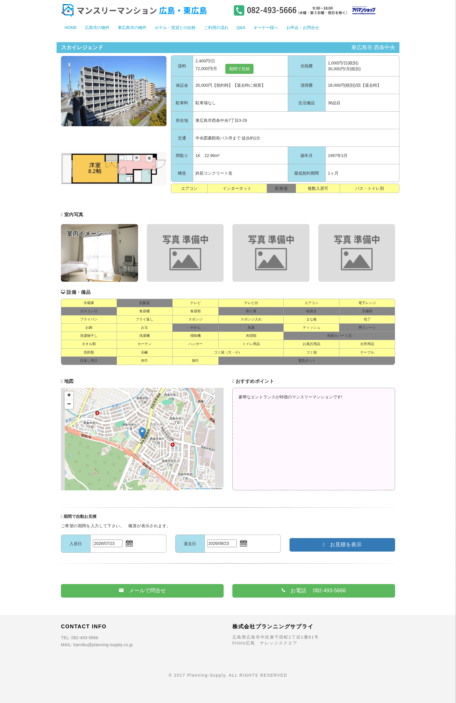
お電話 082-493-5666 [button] (314, 590)
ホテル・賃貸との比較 (175, 27)
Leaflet (185, 488)
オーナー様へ (265, 27)
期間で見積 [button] (239, 68)
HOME (70, 27)
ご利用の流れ (216, 27)
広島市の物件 (97, 27)
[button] (142, 433)
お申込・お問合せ (302, 27)
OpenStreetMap (202, 488)
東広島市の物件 (132, 27)
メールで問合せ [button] (142, 590)
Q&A (240, 27)
